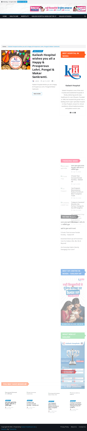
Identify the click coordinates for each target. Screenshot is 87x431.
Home (5, 16)
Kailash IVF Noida (65, 16)
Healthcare (14, 16)
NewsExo (4, 429)
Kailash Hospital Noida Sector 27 (44, 16)
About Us (74, 427)
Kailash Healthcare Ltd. (28, 427)
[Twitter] (72, 113)
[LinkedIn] (75, 113)
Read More (37, 93)
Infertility (25, 16)
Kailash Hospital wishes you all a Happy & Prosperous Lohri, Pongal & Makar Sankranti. (34, 46)
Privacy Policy (64, 427)
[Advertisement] (44, 30)
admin (37, 81)
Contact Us (82, 427)
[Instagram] (74, 113)
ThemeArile (12, 429)
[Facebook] (70, 113)
